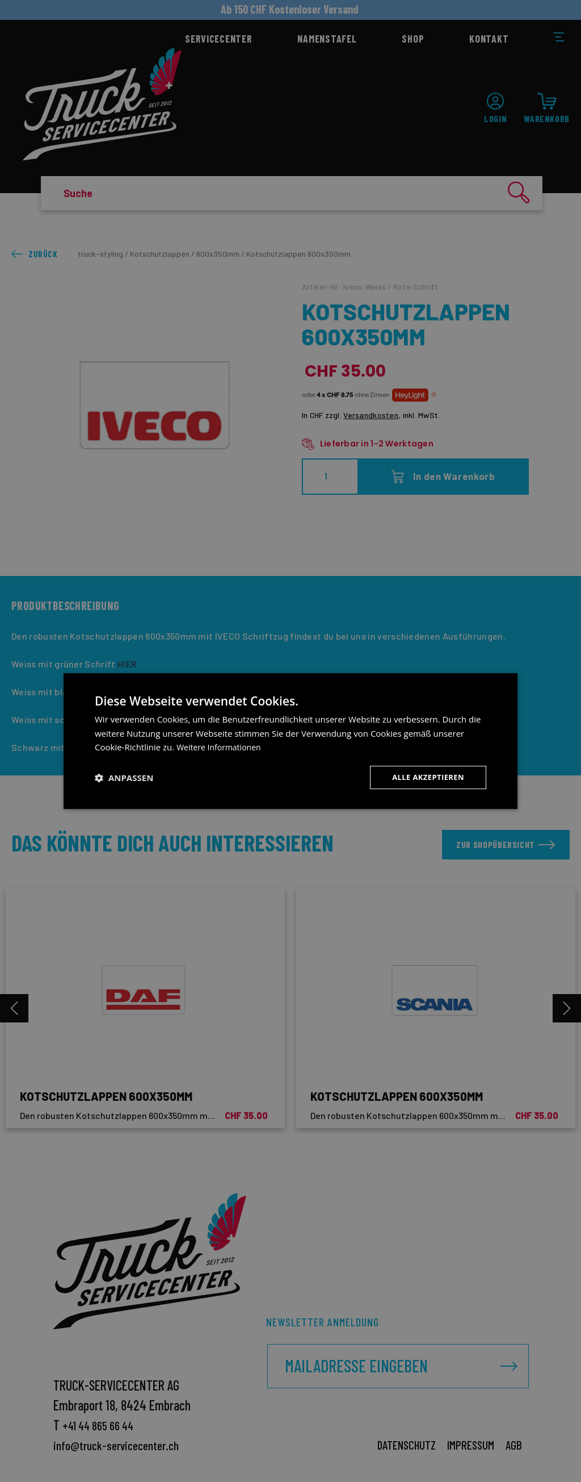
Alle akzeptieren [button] (425, 777)
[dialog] (290, 741)
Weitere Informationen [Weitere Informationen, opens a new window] (221, 746)
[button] (124, 778)
